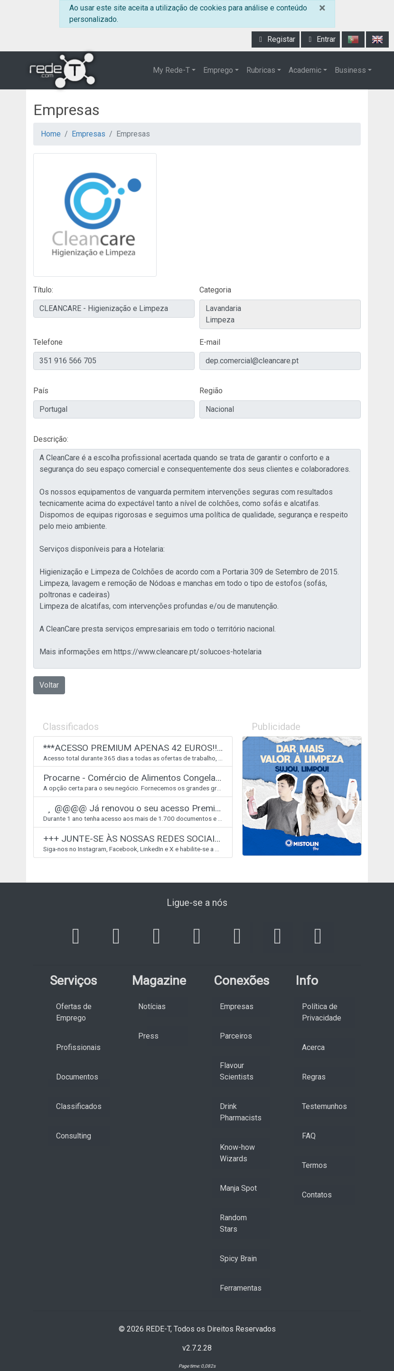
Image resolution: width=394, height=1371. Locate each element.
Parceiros (236, 1035)
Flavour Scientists (236, 1071)
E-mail (209, 342)
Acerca (313, 1047)
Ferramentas (241, 1288)
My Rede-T (171, 70)
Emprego (218, 70)
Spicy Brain (238, 1258)
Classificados (79, 1106)
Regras (314, 1076)
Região (211, 390)
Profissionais (78, 1047)
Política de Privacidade (321, 1012)
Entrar (320, 39)
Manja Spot (238, 1188)
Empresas (88, 133)
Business (350, 70)
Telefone (48, 342)
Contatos (317, 1194)
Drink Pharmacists (241, 1112)
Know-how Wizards (237, 1153)
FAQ (309, 1135)
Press (148, 1035)
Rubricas (260, 70)
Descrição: (50, 439)
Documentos (77, 1076)
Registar (275, 39)
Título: (43, 289)
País (40, 390)
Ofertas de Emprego (74, 1012)
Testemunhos (324, 1106)
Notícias (152, 1006)
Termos (314, 1165)
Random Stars (233, 1223)
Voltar (49, 685)
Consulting (73, 1135)
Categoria (215, 289)
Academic (305, 70)
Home (51, 133)
